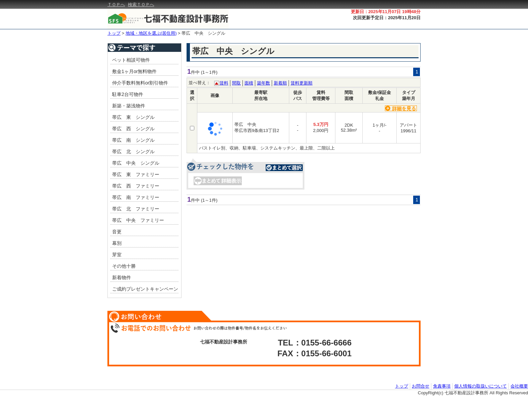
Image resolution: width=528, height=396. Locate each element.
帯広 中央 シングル (203, 33)
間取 (236, 83)
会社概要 (519, 386)
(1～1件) (209, 72)
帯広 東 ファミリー (135, 174)
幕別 (117, 243)
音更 (117, 231)
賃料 (224, 83)
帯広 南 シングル (133, 140)
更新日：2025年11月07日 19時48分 (386, 11)
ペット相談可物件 (131, 60)
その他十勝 (124, 266)
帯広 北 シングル (133, 151)
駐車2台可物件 (127, 94)
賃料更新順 (301, 83)
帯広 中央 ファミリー (138, 220)
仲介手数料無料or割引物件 (140, 83)
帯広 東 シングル (133, 117)
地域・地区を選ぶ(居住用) (151, 33)
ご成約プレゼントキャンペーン (145, 289)
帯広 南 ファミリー (135, 197)
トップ (114, 33)
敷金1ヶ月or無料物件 (134, 71)
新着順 (280, 83)
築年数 (263, 83)
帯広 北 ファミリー (135, 208)
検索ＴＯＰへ (141, 4)
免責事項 (442, 386)
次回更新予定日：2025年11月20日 (387, 17)
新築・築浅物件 (128, 105)
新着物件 (121, 277)
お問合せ (420, 386)
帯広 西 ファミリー (135, 186)
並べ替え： (199, 82)
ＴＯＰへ (116, 4)
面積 (248, 83)
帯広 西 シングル (133, 128)
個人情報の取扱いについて (480, 386)
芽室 (117, 254)
